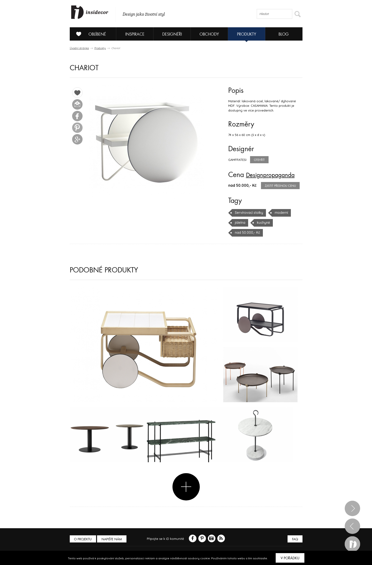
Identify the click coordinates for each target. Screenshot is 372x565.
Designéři (172, 34)
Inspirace (134, 34)
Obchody (209, 34)
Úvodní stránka (79, 48)
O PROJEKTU (83, 539)
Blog (284, 34)
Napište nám (113, 539)
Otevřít (259, 160)
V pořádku (290, 558)
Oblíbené (89, 34)
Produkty (246, 34)
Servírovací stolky (248, 213)
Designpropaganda (274, 175)
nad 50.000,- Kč (246, 232)
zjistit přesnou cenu (280, 186)
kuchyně (262, 222)
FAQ (295, 539)
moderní (279, 213)
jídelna (240, 222)
